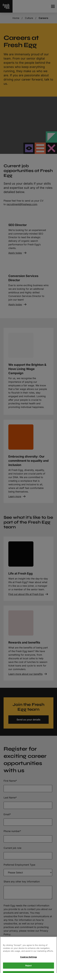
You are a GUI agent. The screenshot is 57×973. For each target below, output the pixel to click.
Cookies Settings (28, 962)
